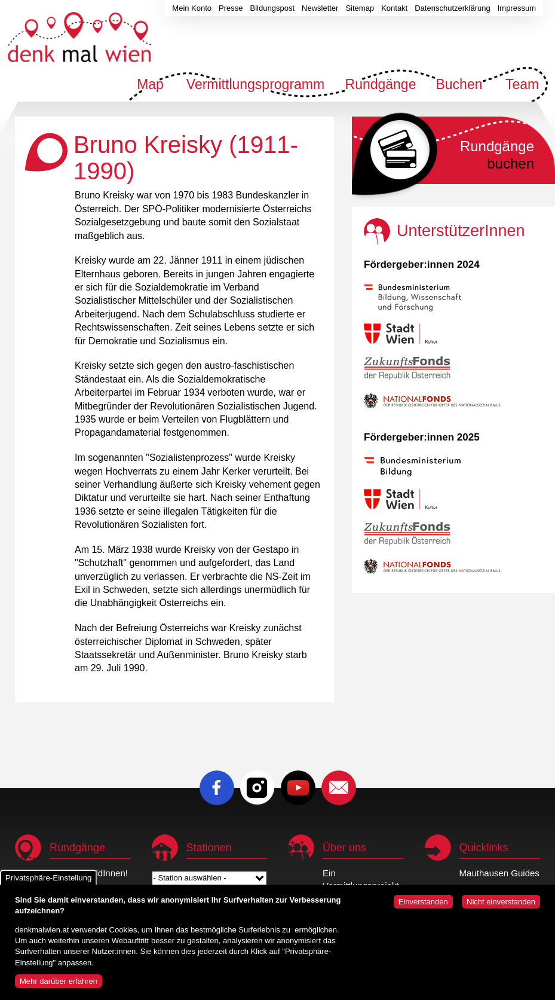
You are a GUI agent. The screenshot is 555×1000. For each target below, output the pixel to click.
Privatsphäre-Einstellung (48, 882)
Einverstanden (423, 906)
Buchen (459, 84)
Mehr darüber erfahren (58, 985)
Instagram (257, 787)
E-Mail (338, 787)
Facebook (217, 787)
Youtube (298, 787)
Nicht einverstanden (501, 906)
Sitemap (359, 8)
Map (150, 84)
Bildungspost (272, 8)
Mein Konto (191, 8)
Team (522, 84)
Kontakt (394, 8)
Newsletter (320, 8)
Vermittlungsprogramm (255, 84)
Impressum (517, 8)
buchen (497, 155)
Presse (231, 8)
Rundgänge (380, 84)
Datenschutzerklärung (452, 8)
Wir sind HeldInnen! (89, 873)
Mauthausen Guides (499, 873)
